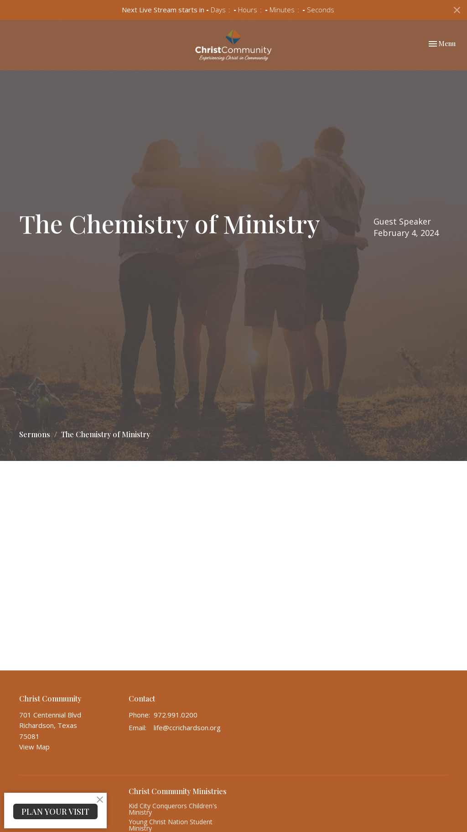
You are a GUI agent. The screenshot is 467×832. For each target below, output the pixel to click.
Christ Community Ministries (178, 791)
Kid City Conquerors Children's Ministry (173, 808)
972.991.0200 (175, 714)
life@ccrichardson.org (187, 727)
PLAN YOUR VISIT (55, 811)
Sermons (34, 434)
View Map (34, 746)
